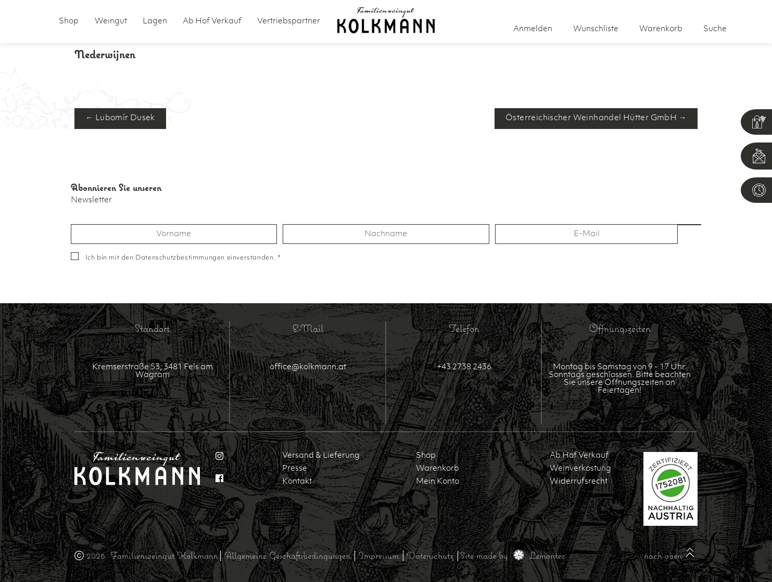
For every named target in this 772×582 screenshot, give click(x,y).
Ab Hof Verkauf (212, 21)
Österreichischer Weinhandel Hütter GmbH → (596, 118)
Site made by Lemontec (512, 555)
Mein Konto (437, 482)
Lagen (155, 21)
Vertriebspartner (288, 21)
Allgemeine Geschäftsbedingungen (287, 555)
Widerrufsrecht (579, 482)
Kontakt (297, 482)
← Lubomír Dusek (120, 118)
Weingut (111, 21)
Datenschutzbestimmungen (180, 258)
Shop (69, 21)
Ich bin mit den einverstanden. (183, 258)
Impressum (379, 555)
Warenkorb (437, 469)
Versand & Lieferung (321, 456)
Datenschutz (430, 555)
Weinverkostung (580, 469)
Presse (294, 469)
